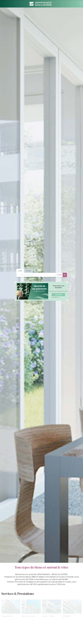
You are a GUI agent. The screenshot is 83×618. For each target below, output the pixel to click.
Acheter (28, 271)
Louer (20, 271)
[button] (81, 4)
